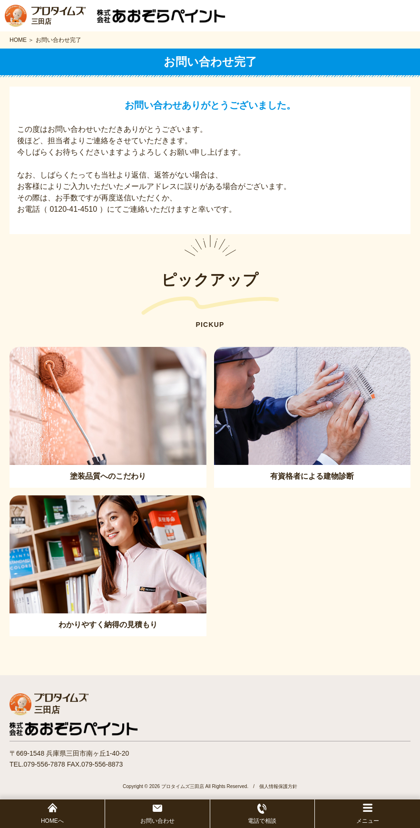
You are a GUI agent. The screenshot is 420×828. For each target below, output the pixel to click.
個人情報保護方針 (278, 786)
